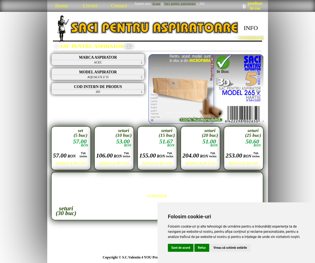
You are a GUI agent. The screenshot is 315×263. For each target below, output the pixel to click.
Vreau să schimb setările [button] (230, 247)
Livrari (90, 5)
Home (61, 5)
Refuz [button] (202, 247)
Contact (119, 5)
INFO (251, 28)
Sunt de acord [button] (180, 247)
